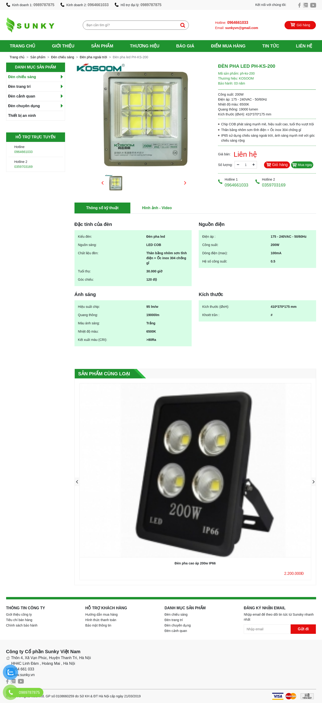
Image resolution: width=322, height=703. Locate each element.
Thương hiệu (144, 46)
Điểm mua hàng (228, 46)
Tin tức (270, 46)
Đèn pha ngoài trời (93, 57)
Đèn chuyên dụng (24, 106)
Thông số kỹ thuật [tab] (102, 208)
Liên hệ (304, 46)
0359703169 (23, 167)
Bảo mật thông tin (98, 625)
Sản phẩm (102, 46)
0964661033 (98, 5)
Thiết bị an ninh (22, 116)
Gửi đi (303, 629)
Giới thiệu (63, 46)
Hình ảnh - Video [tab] (157, 208)
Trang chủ (22, 46)
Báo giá (185, 46)
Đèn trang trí (19, 87)
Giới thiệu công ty (19, 614)
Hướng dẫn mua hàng (101, 614)
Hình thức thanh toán (100, 620)
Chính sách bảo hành (21, 625)
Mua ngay (302, 165)
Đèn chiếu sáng (62, 57)
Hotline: (231, 23)
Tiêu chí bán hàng (19, 620)
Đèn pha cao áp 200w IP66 (195, 563)
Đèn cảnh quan (21, 96)
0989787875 (43, 5)
